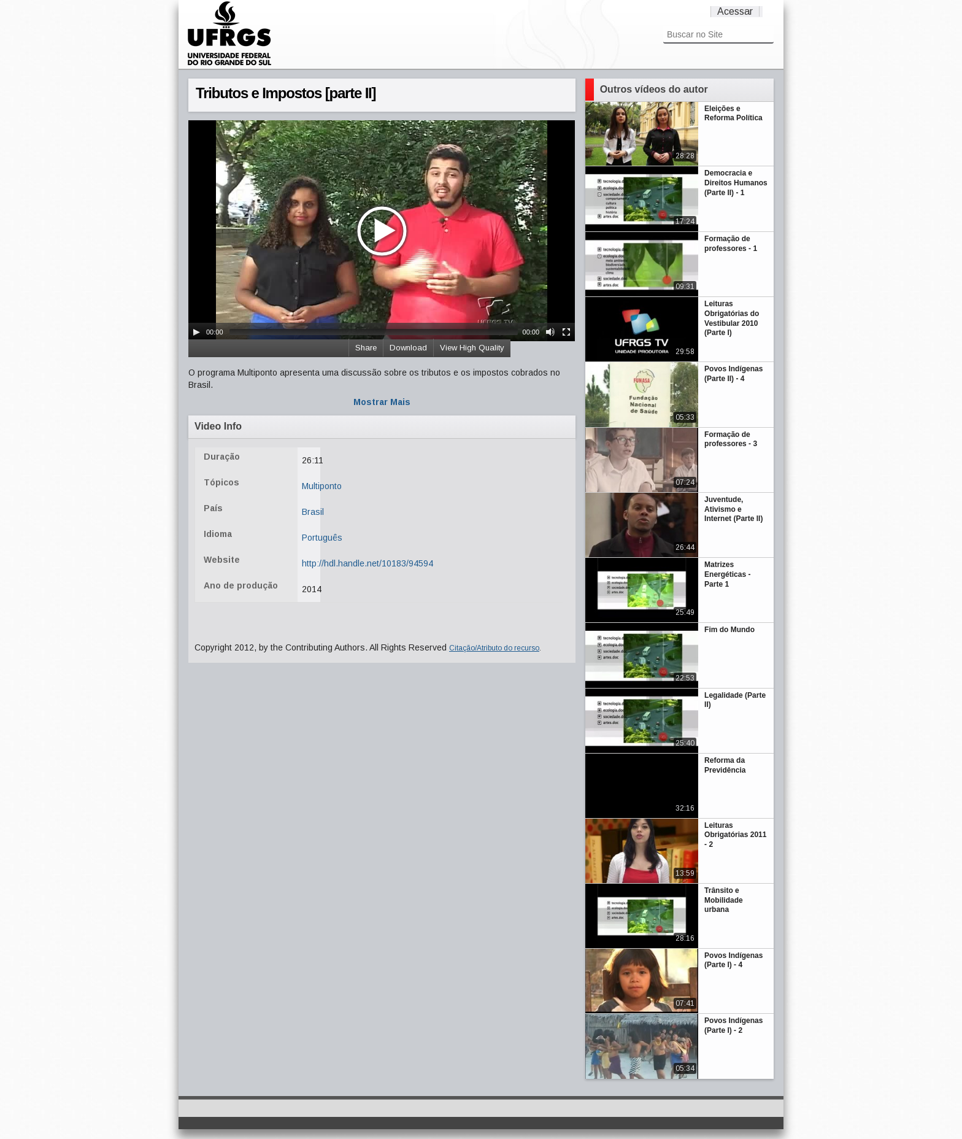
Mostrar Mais (381, 402)
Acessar (735, 11)
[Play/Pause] (196, 332)
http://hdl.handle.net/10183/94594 (367, 563)
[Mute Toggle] (550, 332)
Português (322, 537)
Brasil (313, 512)
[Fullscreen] (566, 332)
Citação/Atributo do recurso (494, 648)
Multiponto (322, 486)
